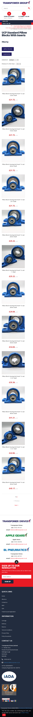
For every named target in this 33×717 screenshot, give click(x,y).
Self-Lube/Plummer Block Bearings (22, 26)
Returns (4, 627)
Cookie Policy (25, 712)
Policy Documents (6, 636)
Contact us (4, 602)
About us (4, 599)
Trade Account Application (9, 611)
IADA (3, 605)
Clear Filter (6, 54)
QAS (3, 608)
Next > (16, 505)
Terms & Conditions (7, 630)
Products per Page (8, 64)
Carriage (4, 620)
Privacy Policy (5, 633)
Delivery (4, 623)
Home (3, 596)
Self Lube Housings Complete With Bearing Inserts (18, 28)
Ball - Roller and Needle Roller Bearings (21, 25)
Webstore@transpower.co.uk (18, 530)
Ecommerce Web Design (25, 708)
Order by (5, 60)
